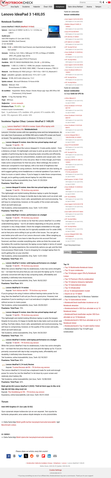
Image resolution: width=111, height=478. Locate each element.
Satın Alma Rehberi (75, 7)
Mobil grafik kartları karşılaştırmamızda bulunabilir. (36, 422)
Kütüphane (60, 7)
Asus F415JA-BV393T (72, 31)
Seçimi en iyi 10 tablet (73, 294)
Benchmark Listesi (8, 425)
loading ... (67, 252)
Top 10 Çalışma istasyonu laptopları (79, 282)
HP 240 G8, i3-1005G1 (72, 37)
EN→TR (20, 145)
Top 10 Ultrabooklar (72, 288)
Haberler (36, 7)
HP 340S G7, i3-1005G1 (72, 42)
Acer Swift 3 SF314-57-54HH (74, 211)
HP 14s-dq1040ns (70, 59)
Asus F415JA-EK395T (72, 145)
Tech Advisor (17, 290)
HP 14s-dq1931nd (70, 47)
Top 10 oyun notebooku (74, 270)
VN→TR (26, 392)
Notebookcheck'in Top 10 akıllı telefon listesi (82, 326)
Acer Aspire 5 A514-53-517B (74, 204)
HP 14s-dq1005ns (70, 226)
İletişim (98, 7)
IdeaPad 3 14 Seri (27, 27)
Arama (89, 7)
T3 (13, 145)
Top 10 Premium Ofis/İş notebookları (79, 279)
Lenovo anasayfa (17, 103)
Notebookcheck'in (72, 320)
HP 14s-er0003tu (70, 197)
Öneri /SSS (48, 7)
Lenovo (64, 463)
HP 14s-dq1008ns (70, 219)
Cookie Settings (55, 470)
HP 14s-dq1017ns (70, 152)
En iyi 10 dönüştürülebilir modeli (77, 291)
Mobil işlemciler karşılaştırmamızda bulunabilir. (34, 437)
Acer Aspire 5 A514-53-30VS (74, 65)
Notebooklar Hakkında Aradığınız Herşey (39, 463)
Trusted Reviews (18, 367)
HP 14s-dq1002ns (70, 82)
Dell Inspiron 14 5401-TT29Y (74, 179)
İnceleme (26, 7)
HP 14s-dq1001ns (70, 77)
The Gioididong (14, 392)
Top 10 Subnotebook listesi (75, 285)
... (108, 7)
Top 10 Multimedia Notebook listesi (79, 267)
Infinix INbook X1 (70, 98)
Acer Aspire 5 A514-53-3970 (74, 19)
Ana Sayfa (15, 7)
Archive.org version (31, 190)
